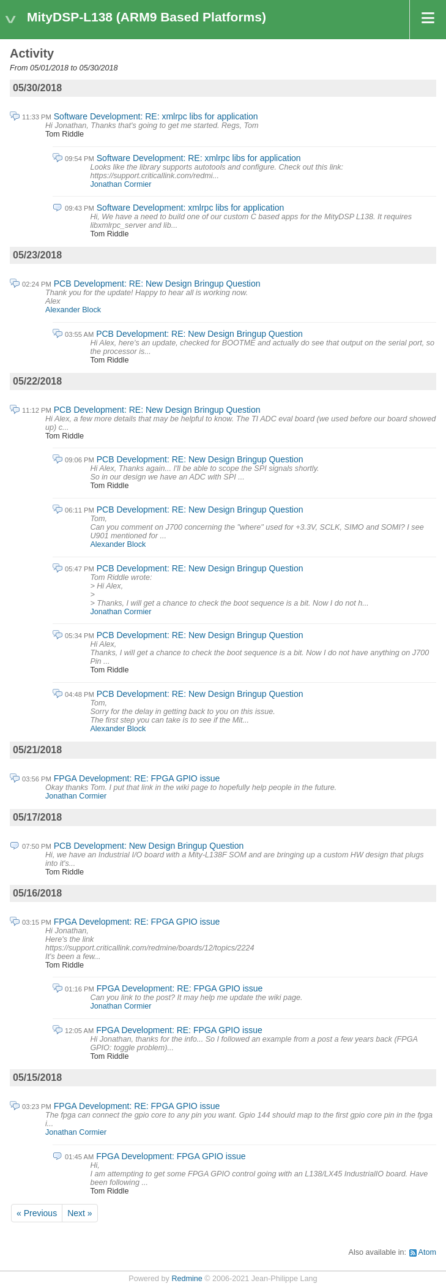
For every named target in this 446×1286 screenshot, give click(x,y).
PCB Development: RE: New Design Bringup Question (157, 283)
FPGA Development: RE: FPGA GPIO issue (137, 778)
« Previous (37, 1213)
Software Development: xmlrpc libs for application (190, 207)
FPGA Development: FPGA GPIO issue (170, 1156)
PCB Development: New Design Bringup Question (149, 846)
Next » (79, 1213)
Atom (427, 1252)
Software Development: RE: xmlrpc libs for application (156, 116)
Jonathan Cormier (120, 184)
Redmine (186, 1278)
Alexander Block (73, 310)
